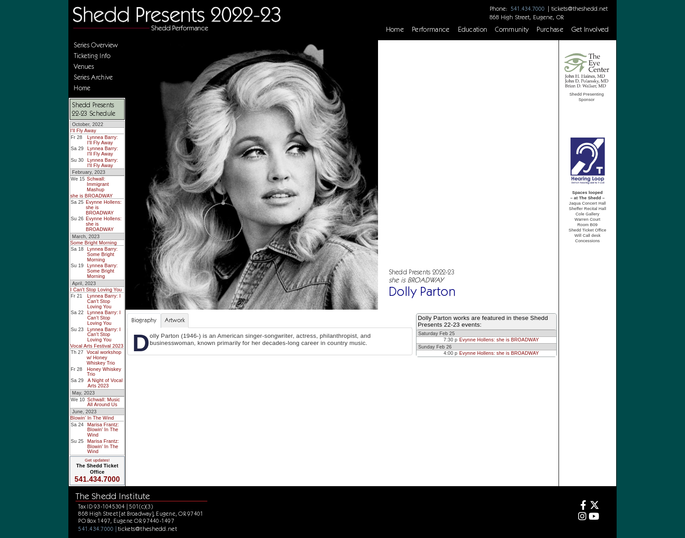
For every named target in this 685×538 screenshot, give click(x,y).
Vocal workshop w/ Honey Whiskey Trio (104, 357)
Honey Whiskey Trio (104, 371)
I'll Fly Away (83, 130)
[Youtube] (594, 517)
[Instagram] (580, 517)
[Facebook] (580, 506)
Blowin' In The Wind (92, 417)
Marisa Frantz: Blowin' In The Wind (103, 429)
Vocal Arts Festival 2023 (96, 346)
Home (395, 29)
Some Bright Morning (93, 242)
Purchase (550, 29)
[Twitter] (594, 506)
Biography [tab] (143, 320)
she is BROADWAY (91, 195)
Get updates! (97, 460)
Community (512, 29)
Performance (431, 29)
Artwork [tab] (175, 320)
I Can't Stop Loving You (96, 289)
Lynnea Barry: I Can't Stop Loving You (104, 301)
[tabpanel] (270, 341)
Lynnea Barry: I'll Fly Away (102, 139)
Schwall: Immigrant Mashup (98, 184)
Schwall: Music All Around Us (103, 402)
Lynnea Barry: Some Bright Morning (102, 254)
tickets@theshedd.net (579, 8)
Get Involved (590, 29)
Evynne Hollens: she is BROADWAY (499, 339)
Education (472, 29)
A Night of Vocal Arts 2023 (105, 383)
